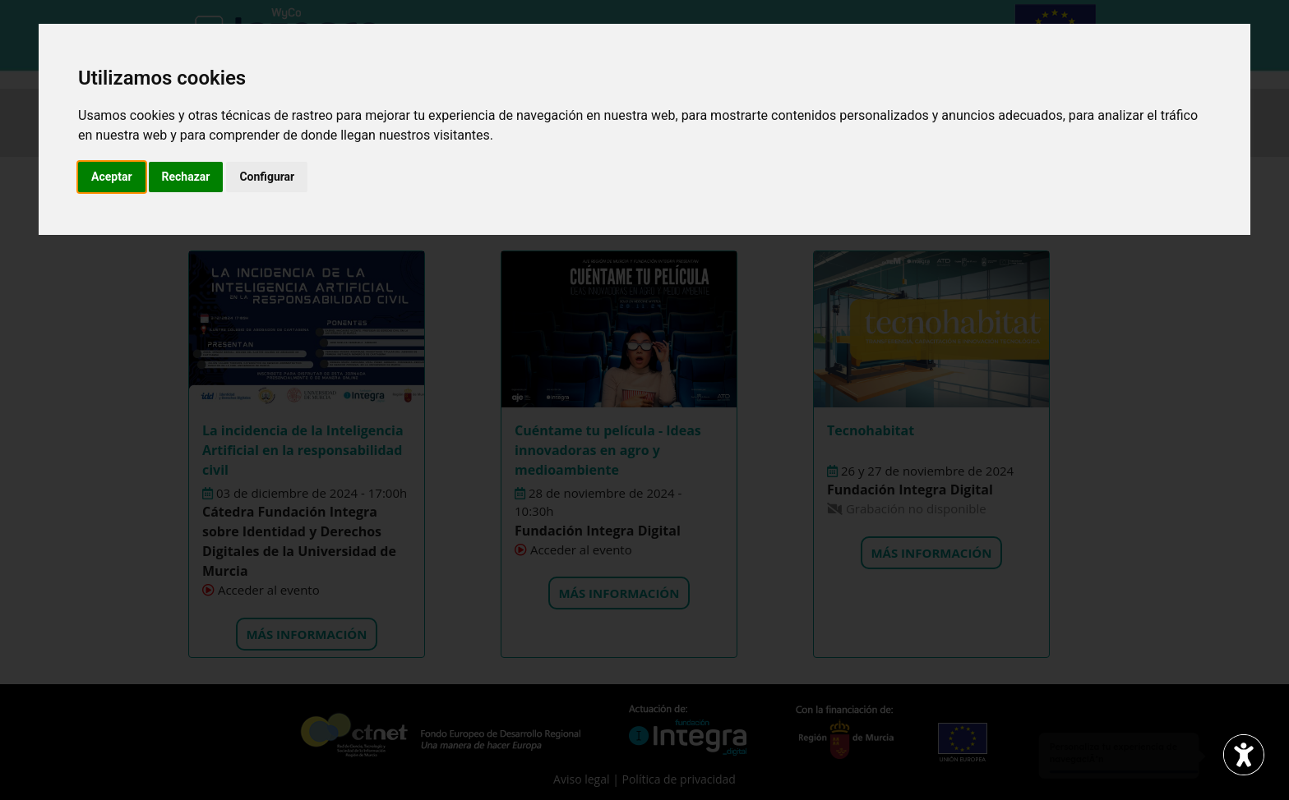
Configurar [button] (266, 176)
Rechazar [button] (186, 176)
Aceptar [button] (111, 176)
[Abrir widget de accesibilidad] (1243, 754)
